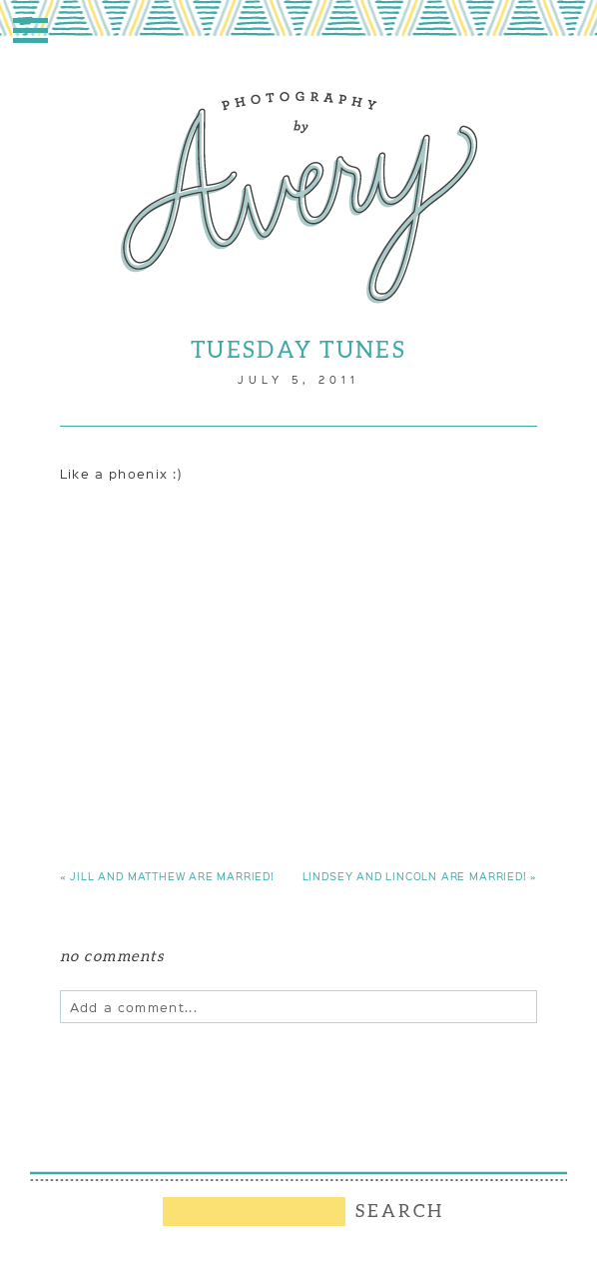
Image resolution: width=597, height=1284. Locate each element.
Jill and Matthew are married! (167, 876)
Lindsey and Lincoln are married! (420, 876)
